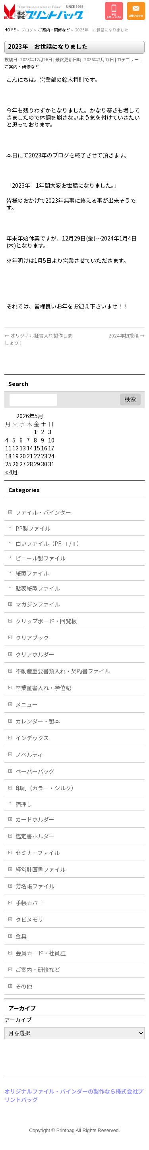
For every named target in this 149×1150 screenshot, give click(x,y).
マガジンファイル (37, 604)
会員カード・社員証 (40, 953)
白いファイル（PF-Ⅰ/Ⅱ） (48, 543)
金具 (21, 936)
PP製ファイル (32, 528)
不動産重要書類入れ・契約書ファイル (62, 671)
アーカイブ (18, 1020)
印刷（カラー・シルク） (46, 788)
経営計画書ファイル (40, 869)
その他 (23, 986)
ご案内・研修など (21, 66)
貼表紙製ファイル (37, 588)
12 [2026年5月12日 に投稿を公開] (15, 448)
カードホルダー (34, 819)
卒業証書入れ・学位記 (43, 688)
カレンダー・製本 (37, 721)
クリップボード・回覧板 (46, 621)
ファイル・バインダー (43, 512)
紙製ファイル (32, 573)
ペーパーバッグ (34, 771)
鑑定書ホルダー (34, 836)
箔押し (23, 804)
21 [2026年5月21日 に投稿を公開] (30, 456)
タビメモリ (29, 919)
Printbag (65, 1130)
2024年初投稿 (126, 335)
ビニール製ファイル (40, 558)
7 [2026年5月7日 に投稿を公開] (28, 440)
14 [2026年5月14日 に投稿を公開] (30, 448)
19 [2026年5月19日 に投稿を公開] (15, 456)
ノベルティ (29, 754)
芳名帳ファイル (34, 886)
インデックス (32, 738)
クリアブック (32, 638)
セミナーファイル (37, 853)
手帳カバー (29, 903)
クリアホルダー (34, 654)
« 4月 (11, 472)
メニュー (26, 704)
